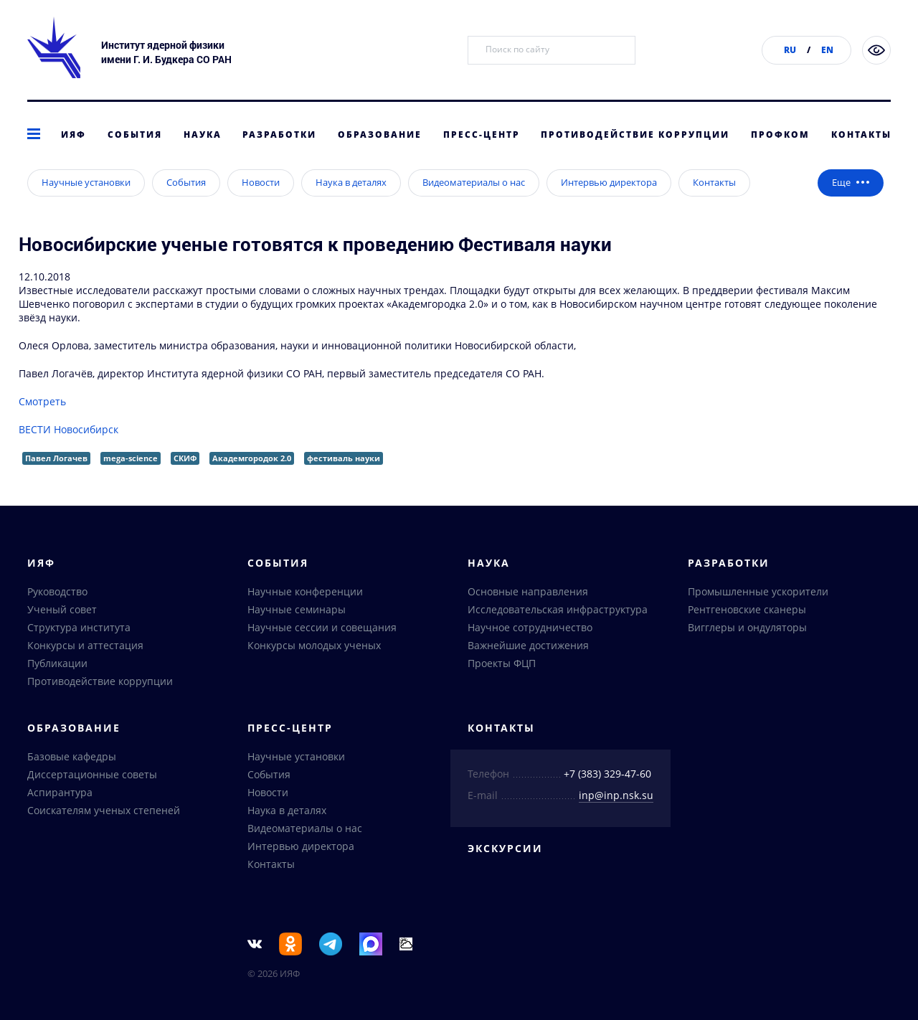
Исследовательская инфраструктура (558, 609)
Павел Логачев (56, 481)
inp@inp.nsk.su (616, 795)
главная (38, 174)
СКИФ (185, 481)
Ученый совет (62, 609)
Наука (203, 134)
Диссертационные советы (92, 774)
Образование (380, 134)
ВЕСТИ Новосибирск (68, 452)
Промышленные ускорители (758, 591)
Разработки (279, 134)
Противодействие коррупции (635, 134)
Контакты (861, 134)
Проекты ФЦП (502, 663)
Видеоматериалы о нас (473, 205)
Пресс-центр (481, 134)
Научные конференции (305, 591)
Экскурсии (505, 848)
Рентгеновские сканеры (747, 609)
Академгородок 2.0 (251, 481)
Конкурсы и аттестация (85, 645)
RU (790, 50)
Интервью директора (220, 174)
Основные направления (528, 591)
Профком (780, 134)
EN (827, 50)
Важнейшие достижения (528, 645)
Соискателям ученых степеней (103, 810)
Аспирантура (60, 792)
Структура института (79, 627)
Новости (261, 205)
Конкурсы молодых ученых (314, 645)
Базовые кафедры (71, 756)
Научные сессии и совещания (322, 627)
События (135, 134)
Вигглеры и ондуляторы (747, 627)
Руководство (57, 591)
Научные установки (86, 205)
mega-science (130, 481)
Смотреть (42, 424)
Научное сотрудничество (530, 627)
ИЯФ (73, 134)
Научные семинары (296, 609)
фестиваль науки (343, 481)
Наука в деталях (351, 205)
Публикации (57, 663)
